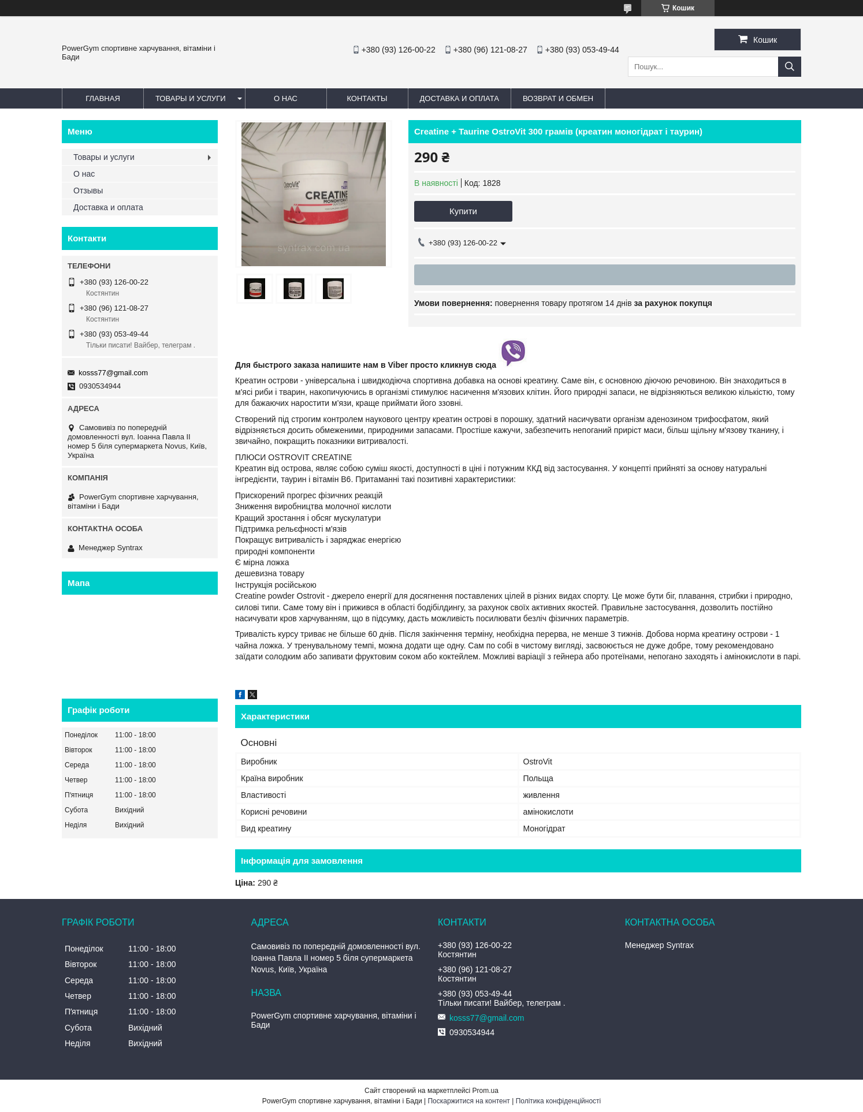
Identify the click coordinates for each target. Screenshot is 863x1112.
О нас (285, 98)
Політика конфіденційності (558, 1101)
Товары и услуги (190, 98)
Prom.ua (486, 1091)
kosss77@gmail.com (113, 372)
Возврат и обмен (558, 98)
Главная (102, 98)
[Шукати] (789, 67)
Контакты (367, 98)
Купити (463, 211)
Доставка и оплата (459, 98)
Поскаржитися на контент (468, 1101)
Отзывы (88, 190)
